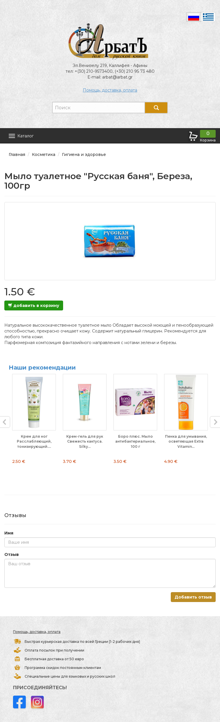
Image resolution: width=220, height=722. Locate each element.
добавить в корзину (33, 305)
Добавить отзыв (193, 597)
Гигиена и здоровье (84, 154)
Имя (8, 533)
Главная (17, 154)
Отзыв (11, 554)
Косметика (43, 154)
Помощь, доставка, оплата (110, 90)
